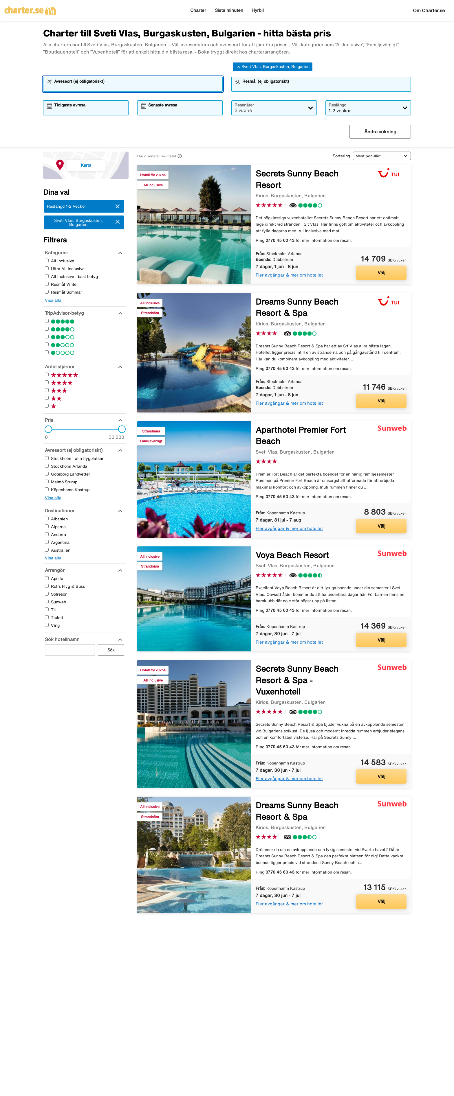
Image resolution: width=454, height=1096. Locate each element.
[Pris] (48, 420)
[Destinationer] (58, 510)
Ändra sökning (380, 131)
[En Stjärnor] (47, 352)
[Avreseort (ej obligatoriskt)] (72, 450)
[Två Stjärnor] (47, 344)
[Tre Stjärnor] (47, 336)
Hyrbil (258, 10)
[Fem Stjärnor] (47, 321)
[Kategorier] (55, 252)
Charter (198, 10)
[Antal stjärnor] (59, 366)
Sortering (341, 156)
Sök (111, 650)
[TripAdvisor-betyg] (63, 313)
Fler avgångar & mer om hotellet (289, 275)
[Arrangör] (54, 570)
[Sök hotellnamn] (61, 639)
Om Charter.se (429, 10)
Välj (381, 272)
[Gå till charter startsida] (30, 9)
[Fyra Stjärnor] (47, 329)
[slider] (47, 429)
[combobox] (136, 86)
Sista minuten (229, 10)
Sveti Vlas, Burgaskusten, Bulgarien (273, 67)
